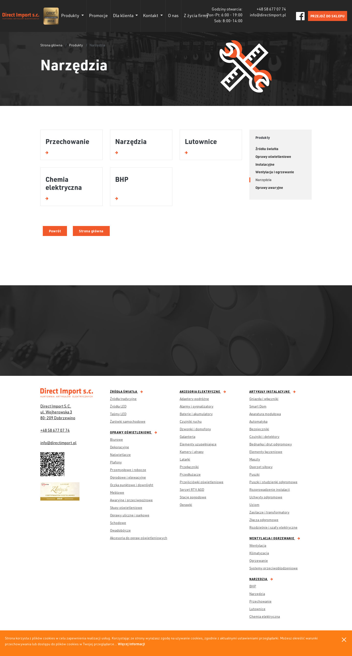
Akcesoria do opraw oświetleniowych (138, 537)
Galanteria (187, 436)
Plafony (116, 462)
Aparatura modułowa (265, 413)
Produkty (76, 45)
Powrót (55, 231)
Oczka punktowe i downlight (131, 484)
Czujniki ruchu (191, 421)
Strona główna (51, 45)
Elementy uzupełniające (198, 444)
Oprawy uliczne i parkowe (129, 515)
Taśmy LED (118, 413)
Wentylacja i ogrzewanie (274, 538)
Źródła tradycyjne (123, 398)
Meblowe (117, 492)
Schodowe (118, 522)
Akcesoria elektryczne (203, 391)
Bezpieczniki (259, 429)
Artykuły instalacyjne (272, 391)
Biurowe (116, 439)
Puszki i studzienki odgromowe (273, 482)
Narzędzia (261, 579)
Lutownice (257, 608)
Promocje (98, 15)
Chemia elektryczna (264, 616)
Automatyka (258, 421)
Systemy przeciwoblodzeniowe (273, 568)
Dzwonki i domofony (195, 429)
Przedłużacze (190, 474)
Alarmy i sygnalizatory (196, 406)
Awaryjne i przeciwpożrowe (131, 500)
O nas (173, 15)
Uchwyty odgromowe (265, 497)
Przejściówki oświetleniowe (201, 482)
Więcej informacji (131, 644)
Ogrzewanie (258, 560)
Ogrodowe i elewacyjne (128, 477)
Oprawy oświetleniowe (133, 432)
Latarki (185, 459)
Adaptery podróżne (194, 398)
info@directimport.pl (58, 442)
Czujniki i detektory (264, 436)
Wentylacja (257, 545)
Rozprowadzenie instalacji (269, 489)
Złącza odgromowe (263, 519)
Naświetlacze (120, 454)
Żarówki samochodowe (127, 421)
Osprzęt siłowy (261, 466)
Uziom (254, 504)
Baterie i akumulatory (196, 413)
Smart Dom (257, 406)
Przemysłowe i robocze (128, 469)
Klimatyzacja (259, 553)
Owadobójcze (120, 530)
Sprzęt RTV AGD (192, 489)
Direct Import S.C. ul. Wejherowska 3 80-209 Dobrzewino (57, 411)
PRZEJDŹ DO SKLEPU (327, 16)
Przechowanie (260, 601)
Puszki (254, 474)
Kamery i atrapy (192, 451)
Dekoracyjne (119, 447)
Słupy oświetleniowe (126, 507)
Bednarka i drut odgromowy (270, 444)
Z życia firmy (196, 15)
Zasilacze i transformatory (269, 512)
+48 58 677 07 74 (55, 430)
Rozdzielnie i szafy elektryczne (273, 527)
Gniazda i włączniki (263, 398)
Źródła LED (118, 406)
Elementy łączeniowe (265, 451)
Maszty (254, 459)
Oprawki (186, 504)
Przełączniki (189, 466)
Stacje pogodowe (193, 497)
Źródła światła (126, 391)
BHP (252, 586)
